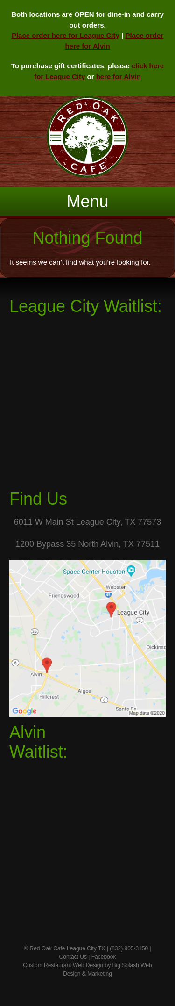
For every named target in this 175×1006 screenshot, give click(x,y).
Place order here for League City (65, 35)
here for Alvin (118, 76)
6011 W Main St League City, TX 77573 (87, 522)
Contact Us (73, 957)
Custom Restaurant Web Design (63, 965)
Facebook (103, 957)
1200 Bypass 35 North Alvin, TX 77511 (87, 544)
